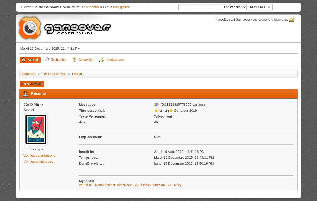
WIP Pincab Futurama (150, 185)
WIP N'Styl (174, 185)
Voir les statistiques (38, 161)
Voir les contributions (39, 155)
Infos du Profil (32, 84)
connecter (91, 7)
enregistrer (121, 7)
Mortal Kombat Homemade (113, 185)
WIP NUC (85, 185)
